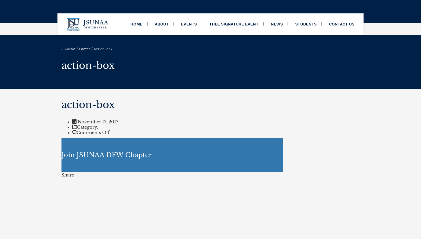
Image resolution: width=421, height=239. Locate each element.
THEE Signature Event (233, 24)
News (277, 24)
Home (136, 24)
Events (189, 24)
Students (306, 24)
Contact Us (341, 24)
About (162, 24)
